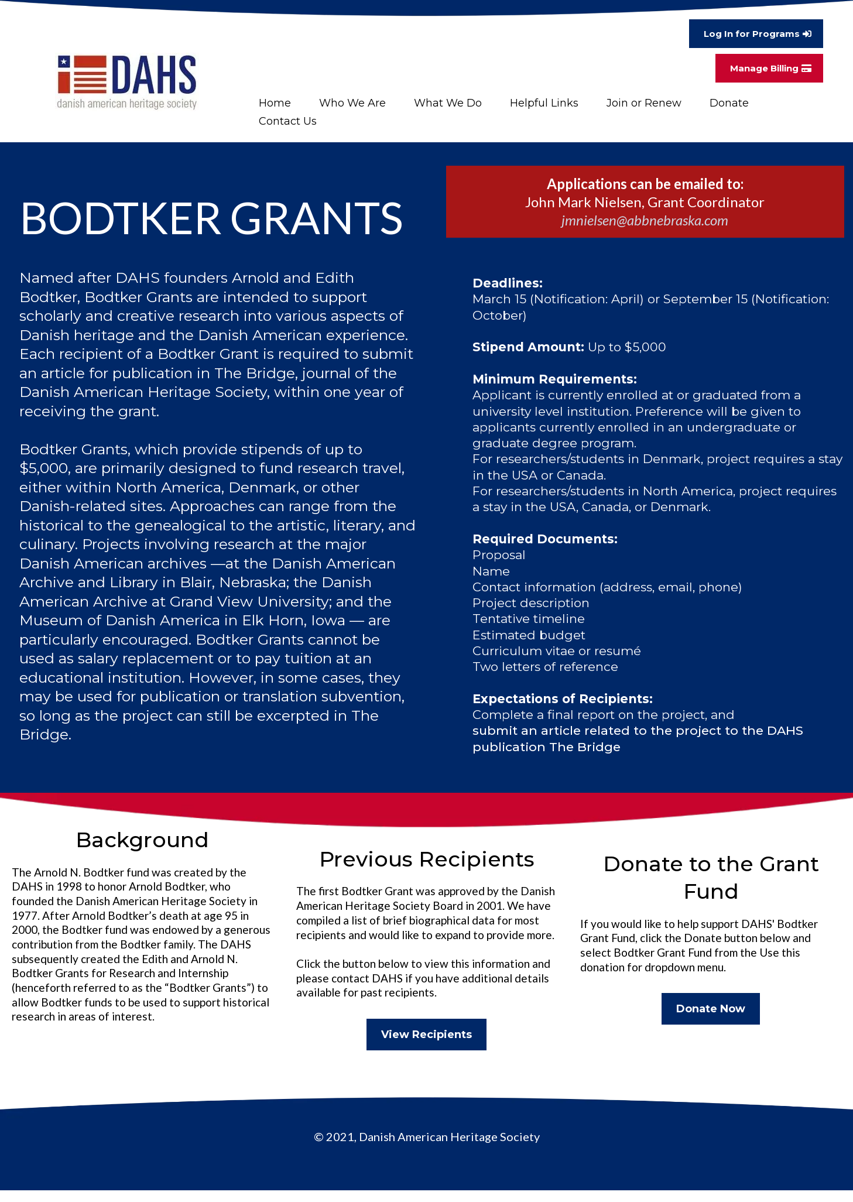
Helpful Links (544, 103)
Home (275, 103)
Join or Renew (644, 103)
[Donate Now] (711, 1009)
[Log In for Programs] (756, 33)
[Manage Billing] (769, 68)
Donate (729, 103)
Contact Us (288, 121)
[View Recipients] (426, 1034)
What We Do (448, 103)
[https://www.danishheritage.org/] (127, 82)
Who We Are (352, 103)
